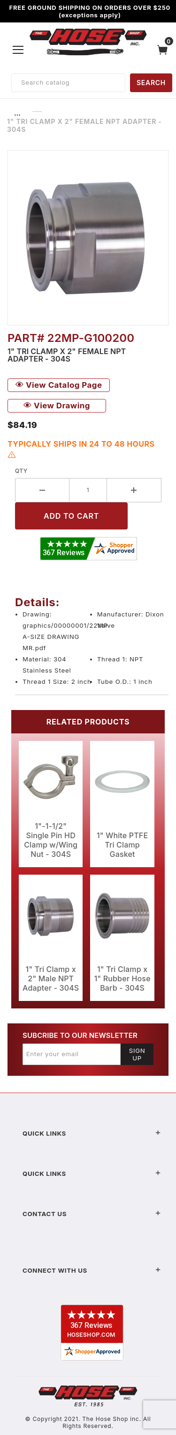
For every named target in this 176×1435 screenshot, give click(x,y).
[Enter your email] (72, 1054)
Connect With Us (92, 1270)
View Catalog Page (58, 385)
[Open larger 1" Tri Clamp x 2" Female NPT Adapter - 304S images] (88, 238)
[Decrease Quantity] (42, 490)
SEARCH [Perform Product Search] (151, 83)
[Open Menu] (18, 49)
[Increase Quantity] (134, 490)
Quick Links (92, 1133)
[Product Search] (68, 82)
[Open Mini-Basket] (164, 49)
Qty (21, 470)
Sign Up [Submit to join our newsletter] (137, 1054)
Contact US (92, 1214)
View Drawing (56, 405)
